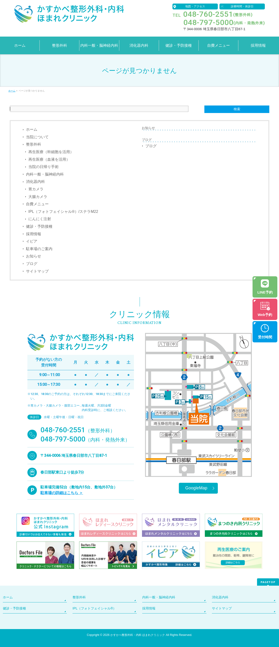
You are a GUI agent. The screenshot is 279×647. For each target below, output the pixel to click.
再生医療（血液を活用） (49, 159)
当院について (37, 137)
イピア (31, 241)
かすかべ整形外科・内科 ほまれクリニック (137, 635)
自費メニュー (37, 204)
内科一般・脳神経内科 (45, 174)
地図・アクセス (195, 6)
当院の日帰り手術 (43, 167)
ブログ (31, 264)
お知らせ (33, 256)
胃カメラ (35, 189)
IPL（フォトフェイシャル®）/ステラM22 (63, 212)
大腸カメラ (37, 197)
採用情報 (33, 234)
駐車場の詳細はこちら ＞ (61, 493)
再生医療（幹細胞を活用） (51, 152)
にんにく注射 (39, 219)
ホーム (31, 129)
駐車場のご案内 (39, 249)
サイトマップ (37, 271)
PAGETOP (268, 582)
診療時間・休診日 (242, 6)
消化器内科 (35, 182)
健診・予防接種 (39, 226)
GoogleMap (196, 488)
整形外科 (33, 144)
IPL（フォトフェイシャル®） (94, 608)
